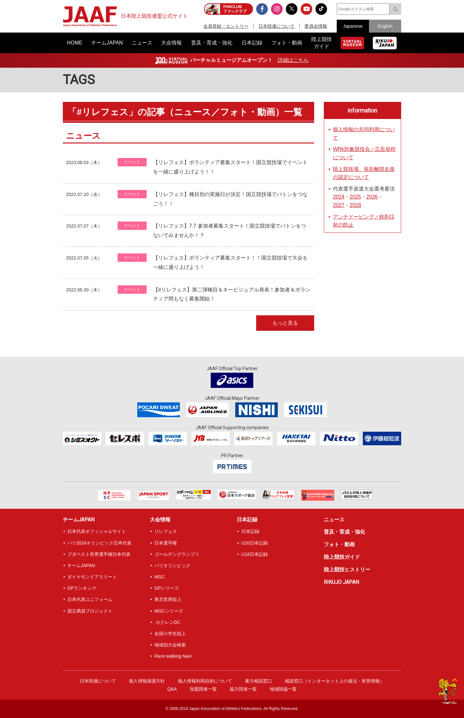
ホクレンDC (167, 622)
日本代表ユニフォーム (89, 599)
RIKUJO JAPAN (341, 582)
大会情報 (160, 519)
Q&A (172, 689)
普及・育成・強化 (344, 532)
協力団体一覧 (243, 689)
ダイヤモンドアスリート (92, 576)
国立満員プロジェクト (89, 611)
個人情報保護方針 (147, 681)
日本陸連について (276, 26)
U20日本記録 (254, 543)
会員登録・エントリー (225, 26)
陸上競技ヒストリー (347, 569)
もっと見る (285, 323)
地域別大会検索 (170, 644)
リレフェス (165, 531)
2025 (355, 197)
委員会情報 (315, 26)
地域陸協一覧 (283, 689)
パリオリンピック (172, 565)
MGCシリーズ (168, 611)
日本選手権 (165, 543)
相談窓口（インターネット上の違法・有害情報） (334, 681)
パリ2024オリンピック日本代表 (99, 543)
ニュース (334, 519)
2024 (338, 197)
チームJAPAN (78, 519)
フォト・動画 (339, 544)
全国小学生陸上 (170, 633)
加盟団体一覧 (203, 689)
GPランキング (81, 588)
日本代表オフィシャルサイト (96, 531)
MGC (159, 576)
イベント (132, 162)
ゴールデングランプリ (176, 554)
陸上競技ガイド (342, 557)
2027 (338, 205)
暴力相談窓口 (258, 681)
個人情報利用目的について (205, 681)
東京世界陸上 (167, 599)
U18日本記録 (254, 554)
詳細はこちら (293, 60)
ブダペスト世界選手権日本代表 (98, 554)
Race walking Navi (172, 656)
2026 (372, 197)
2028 (355, 205)
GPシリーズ (166, 588)
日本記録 (247, 519)
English (385, 26)
